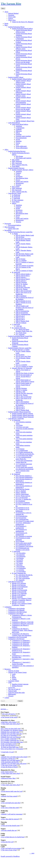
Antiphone (19, 126)
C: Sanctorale (16, 198)
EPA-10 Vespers (20, 259)
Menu (3, 8)
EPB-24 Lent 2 (20, 316)
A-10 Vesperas (20, 449)
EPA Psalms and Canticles (23, 158)
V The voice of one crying (8, 765)
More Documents (9, 227)
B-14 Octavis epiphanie (23, 502)
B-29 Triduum (20, 541)
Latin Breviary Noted (14, 193)
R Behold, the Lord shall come (10, 732)
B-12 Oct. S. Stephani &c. (23, 499)
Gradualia (19, 129)
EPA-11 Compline (21, 260)
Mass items (19, 212)
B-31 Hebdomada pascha (23, 544)
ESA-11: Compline (21, 365)
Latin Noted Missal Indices (20, 124)
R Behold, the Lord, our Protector (11, 737)
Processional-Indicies (14, 225)
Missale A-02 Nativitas (19, 585)
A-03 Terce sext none (22, 427)
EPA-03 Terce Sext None (23, 238)
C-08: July (19, 326)
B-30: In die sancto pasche (24, 543)
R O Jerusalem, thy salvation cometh (12, 730)
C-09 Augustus (20, 566)
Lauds (14, 674)
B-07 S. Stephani (21, 491)
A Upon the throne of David (9, 767)
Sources (10, 18)
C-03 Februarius (20, 556)
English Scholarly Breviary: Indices (22, 170)
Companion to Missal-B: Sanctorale (22, 623)
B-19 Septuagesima (21, 516)
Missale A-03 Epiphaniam (20, 586)
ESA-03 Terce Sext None (23, 356)
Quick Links (12, 17)
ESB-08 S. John (20, 391)
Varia (17, 144)
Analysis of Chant (13, 670)
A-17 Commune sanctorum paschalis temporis (24, 464)
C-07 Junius (19, 563)
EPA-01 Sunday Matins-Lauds (25, 235)
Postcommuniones (21, 138)
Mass (6, 25)
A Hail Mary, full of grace (8, 722)
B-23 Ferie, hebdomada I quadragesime (23, 523)
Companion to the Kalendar (16, 608)
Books (6, 23)
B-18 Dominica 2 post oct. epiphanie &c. (23, 513)
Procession (7, 223)
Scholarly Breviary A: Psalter (20, 349)
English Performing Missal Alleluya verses (24, 31)
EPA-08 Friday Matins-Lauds (24, 254)
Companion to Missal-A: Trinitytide (23, 622)
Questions (11, 15)
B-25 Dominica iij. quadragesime (21, 530)
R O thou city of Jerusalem (9, 735)
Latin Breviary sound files (16, 418)
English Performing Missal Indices (22, 28)
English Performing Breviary (17, 151)
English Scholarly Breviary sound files (19, 348)
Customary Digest (13, 681)
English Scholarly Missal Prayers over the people (23, 108)
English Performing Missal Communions (24, 37)
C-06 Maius (19, 561)
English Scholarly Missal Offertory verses (23, 95)
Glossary (11, 696)
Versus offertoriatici (22, 148)
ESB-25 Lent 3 (20, 407)
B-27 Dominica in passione (24, 536)
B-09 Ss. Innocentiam (22, 494)
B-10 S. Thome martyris (23, 496)
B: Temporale (16, 196)
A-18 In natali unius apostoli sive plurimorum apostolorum (24, 468)
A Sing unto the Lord (7, 842)
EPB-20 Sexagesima (22, 312)
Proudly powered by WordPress (10, 856)
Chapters (18, 173)
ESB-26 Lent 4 (20, 408)
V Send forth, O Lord (7, 752)
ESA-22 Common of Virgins (24, 366)
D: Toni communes (17, 200)
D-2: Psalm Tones (21, 333)
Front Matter (16, 166)
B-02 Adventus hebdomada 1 (24, 477)
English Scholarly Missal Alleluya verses (23, 81)
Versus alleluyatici (21, 146)
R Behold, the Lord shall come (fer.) (11, 733)
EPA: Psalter (16, 159)
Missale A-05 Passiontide (19, 590)
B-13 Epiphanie (20, 501)
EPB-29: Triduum (21, 323)
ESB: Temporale (17, 188)
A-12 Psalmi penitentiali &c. (24, 452)
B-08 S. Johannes (21, 492)
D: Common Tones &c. (19, 328)
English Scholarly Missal (15, 77)
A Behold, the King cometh (9, 796)
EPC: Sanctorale (17, 163)
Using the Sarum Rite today (16, 692)
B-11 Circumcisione (22, 497)
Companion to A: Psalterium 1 (21, 640)
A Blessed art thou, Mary (8, 778)
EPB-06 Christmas (21, 282)
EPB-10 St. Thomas (22, 289)
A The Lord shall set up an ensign (11, 848)
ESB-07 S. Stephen (21, 390)
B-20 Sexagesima (21, 518)
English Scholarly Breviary (16, 168)
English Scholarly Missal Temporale (23, 417)
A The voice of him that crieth (10, 807)
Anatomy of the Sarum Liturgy (17, 672)
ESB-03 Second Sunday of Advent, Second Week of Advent (24, 376)
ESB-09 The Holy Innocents (24, 393)
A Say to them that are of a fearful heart (12, 837)
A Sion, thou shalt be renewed (10, 819)
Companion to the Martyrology (17, 612)
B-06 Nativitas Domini (22, 489)
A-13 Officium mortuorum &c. (25, 454)
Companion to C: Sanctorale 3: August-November (21, 663)
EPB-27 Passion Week (22, 321)
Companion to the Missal (15, 613)
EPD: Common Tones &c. (20, 164)
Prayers (18, 180)
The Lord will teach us (9, 714)
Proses (18, 217)
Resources (7, 669)
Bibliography (12, 694)
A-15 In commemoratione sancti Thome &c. (23, 458)
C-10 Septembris (21, 568)
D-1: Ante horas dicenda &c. (24, 575)
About (6, 12)
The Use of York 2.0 (14, 689)
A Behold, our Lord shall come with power (13, 763)
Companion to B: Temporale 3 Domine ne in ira (21, 649)
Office (6, 149)
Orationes (18, 134)
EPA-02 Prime (20, 237)
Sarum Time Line (13, 228)
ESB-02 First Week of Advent (25, 373)
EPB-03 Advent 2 (21, 277)
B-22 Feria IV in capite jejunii (25, 521)
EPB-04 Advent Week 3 (23, 279)
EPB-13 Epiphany (21, 296)
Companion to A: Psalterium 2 (21, 642)
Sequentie (19, 141)
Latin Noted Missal (14, 122)
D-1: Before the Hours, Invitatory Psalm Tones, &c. (24, 330)
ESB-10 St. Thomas (22, 395)
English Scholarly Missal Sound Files (19, 412)
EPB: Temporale (17, 161)
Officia (18, 133)
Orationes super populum (23, 136)
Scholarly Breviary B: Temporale (22, 368)
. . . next (31, 853)
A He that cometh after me (9, 830)
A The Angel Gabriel (7, 772)
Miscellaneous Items (22, 178)
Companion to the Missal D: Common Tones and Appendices (21, 634)
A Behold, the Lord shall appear (10, 760)
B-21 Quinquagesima (22, 519)
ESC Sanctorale (16, 190)
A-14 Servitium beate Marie (24, 455)
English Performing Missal (16, 27)
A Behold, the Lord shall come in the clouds (14, 757)
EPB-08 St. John (21, 286)
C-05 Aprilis (19, 560)
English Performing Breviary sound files (20, 232)
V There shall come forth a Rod (10, 724)
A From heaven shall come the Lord (11, 791)
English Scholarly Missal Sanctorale (23, 415)
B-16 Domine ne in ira (22, 507)
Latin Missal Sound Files (15, 581)
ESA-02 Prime (20, 354)
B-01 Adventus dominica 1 (24, 475)
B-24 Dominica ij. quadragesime (21, 527)
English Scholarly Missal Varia (25, 121)
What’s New (12, 20)
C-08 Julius (19, 565)
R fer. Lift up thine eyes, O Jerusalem (12, 749)
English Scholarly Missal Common (22, 413)
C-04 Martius (20, 558)
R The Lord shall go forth (8, 744)
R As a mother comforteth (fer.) (10, 740)
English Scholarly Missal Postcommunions (23, 101)
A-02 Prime (19, 425)
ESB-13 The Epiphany (22, 402)
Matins (14, 677)
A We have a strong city (8, 758)
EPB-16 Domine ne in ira (23, 301)
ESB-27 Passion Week (22, 410)
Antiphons (19, 171)
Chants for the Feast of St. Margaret (22, 22)
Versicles (18, 185)
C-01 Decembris (20, 553)
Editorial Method (13, 13)
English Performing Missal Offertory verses (24, 47)
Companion (7, 607)
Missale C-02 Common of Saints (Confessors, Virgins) (22, 604)
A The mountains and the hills (10, 762)
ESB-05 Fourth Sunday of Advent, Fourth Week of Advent (23, 384)
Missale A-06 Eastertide (19, 591)
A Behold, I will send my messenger (11, 814)
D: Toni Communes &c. (19, 573)
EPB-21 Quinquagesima (23, 314)
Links (10, 682)
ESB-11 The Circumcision (23, 396)
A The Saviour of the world (9, 717)
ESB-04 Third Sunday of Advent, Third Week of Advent (25, 380)
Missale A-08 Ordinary (19, 595)
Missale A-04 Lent (17, 588)
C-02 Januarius (20, 555)
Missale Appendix (17, 597)
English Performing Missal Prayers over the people (24, 61)
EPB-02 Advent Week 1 (23, 275)
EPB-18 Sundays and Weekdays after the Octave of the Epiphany (24, 307)
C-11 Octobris (20, 570)
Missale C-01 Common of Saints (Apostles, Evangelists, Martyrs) (22, 599)
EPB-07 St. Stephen (22, 284)
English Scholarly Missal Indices (22, 79)
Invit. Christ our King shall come (11, 728)
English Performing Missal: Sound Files (20, 336)
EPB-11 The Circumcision (23, 291)
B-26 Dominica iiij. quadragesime (21, 533)
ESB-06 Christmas (21, 388)
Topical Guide (12, 691)
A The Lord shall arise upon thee (10, 803)
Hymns (18, 175)
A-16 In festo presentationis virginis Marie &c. (24, 461)
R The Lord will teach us (8, 745)
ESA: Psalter (16, 186)
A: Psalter (15, 233)
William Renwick (17, 686)
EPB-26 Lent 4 (20, 319)
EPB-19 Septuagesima (22, 311)
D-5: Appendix (20, 334)
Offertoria (19, 131)
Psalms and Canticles (22, 181)
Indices (14, 203)
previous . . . (4, 709)
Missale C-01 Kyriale (18, 602)
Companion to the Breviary (16, 639)
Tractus (18, 143)
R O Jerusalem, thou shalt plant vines (12, 742)
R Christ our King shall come (10, 747)
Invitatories (19, 176)
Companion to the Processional (17, 637)
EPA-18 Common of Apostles (24, 265)
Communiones (20, 128)
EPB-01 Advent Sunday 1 (23, 274)
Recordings (7, 230)
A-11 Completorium (22, 450)
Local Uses (11, 687)
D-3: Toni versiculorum (23, 578)
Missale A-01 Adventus (19, 583)
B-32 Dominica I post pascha (24, 546)
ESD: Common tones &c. (19, 191)
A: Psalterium (16, 195)
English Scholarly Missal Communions (23, 84)
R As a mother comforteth (8, 738)
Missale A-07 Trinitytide (19, 593)
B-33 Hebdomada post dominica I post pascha (22, 548)
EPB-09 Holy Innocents (23, 287)
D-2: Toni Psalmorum (22, 576)
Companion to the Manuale (16, 610)
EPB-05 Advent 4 (21, 280)
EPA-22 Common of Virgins (24, 270)
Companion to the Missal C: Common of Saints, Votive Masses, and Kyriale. (22, 630)
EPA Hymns (19, 156)
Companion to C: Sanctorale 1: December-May (21, 656)
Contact (6, 697)
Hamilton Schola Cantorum (20, 684)
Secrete (18, 139)
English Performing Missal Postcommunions (24, 54)
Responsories (20, 183)
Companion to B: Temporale (20, 644)
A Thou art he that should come (10, 825)
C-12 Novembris (21, 571)
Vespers (14, 679)
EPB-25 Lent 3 (20, 317)
